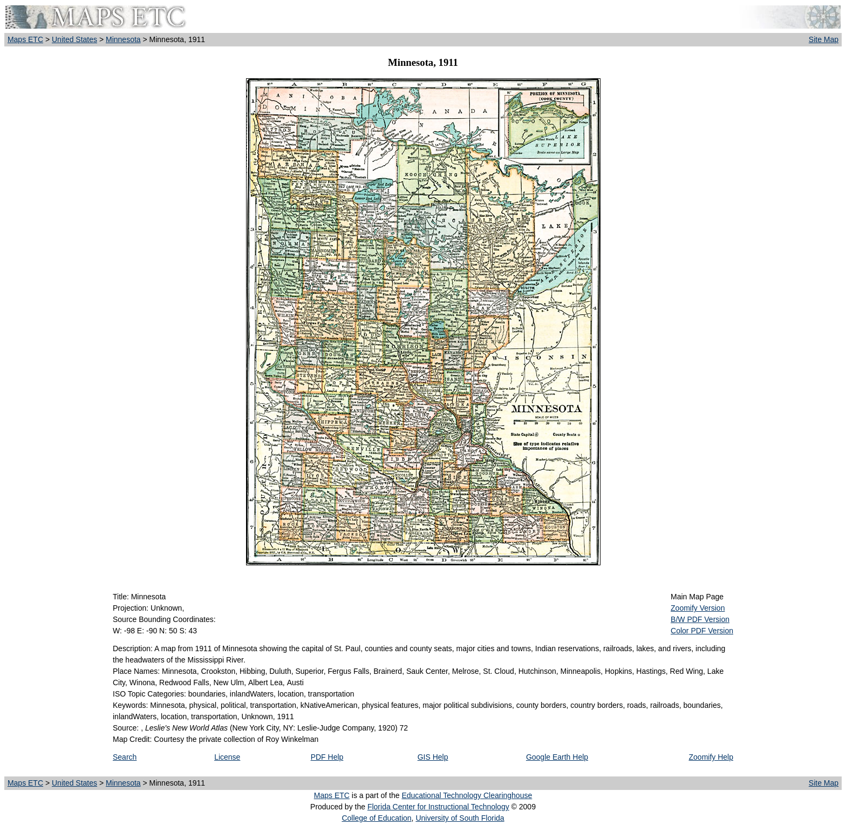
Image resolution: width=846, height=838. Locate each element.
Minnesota (123, 39)
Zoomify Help (711, 757)
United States (74, 39)
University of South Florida (459, 818)
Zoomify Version (698, 608)
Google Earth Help (557, 757)
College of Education (376, 818)
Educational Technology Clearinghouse (466, 795)
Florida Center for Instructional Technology (438, 806)
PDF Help (327, 757)
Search (125, 757)
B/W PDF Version (700, 619)
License (227, 757)
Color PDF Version (702, 630)
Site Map (823, 39)
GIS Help (433, 757)
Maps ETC (25, 39)
